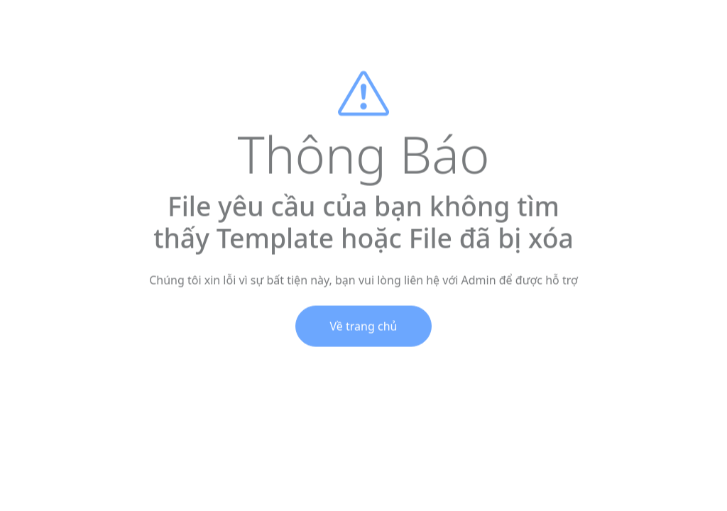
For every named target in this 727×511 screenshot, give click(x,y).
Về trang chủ (364, 329)
